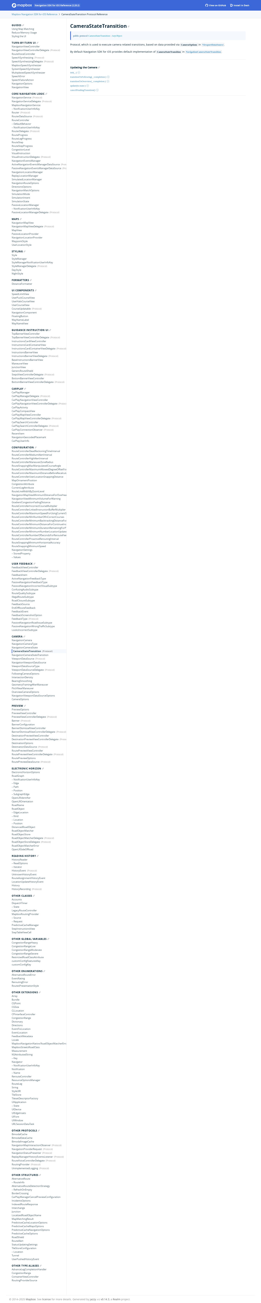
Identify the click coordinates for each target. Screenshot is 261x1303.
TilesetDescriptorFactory (25, 1098)
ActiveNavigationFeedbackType (29, 578)
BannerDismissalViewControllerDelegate (33, 731)
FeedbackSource (21, 604)
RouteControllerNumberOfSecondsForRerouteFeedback (39, 535)
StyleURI (16, 1091)
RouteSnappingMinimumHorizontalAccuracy (36, 542)
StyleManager (19, 258)
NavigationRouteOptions (25, 183)
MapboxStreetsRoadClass (26, 1047)
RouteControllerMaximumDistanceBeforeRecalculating (39, 473)
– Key (15, 1058)
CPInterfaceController (23, 1014)
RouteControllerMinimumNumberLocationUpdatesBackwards (39, 531)
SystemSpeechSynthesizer (26, 69)
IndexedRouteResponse (25, 1204)
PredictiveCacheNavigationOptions (31, 1230)
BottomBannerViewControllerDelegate (33, 382)
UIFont (15, 1116)
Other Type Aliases (26, 1265)
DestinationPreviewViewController (30, 735)
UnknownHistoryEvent (24, 874)
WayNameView (20, 323)
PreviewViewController (24, 713)
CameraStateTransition (27, 651)
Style (14, 255)
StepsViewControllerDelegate (27, 374)
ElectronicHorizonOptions (26, 772)
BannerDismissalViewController (29, 728)
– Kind (15, 816)
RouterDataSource (22, 116)
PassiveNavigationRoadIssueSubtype (32, 622)
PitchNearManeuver (23, 688)
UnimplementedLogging (25, 1168)
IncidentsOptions (21, 1200)
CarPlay (19, 388)
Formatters (22, 280)
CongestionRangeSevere (25, 953)
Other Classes (23, 895)
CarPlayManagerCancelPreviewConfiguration (36, 1197)
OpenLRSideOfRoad (22, 849)
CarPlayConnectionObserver (27, 429)
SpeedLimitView (20, 294)
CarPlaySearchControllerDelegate (30, 426)
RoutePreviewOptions (24, 758)
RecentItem (18, 433)
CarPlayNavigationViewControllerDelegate (34, 403)
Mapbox (31, 1299)
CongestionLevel (21, 149)
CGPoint (16, 1003)
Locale (15, 1040)
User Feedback (23, 563)
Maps (17, 219)
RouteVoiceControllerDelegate (28, 1160)
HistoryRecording (21, 889)
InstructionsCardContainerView (29, 345)
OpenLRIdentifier (21, 797)
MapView (17, 230)
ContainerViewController (25, 1276)
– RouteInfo (18, 1182)
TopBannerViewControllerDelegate (30, 337)
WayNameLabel (20, 319)
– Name (16, 1072)
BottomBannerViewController (28, 378)
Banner (16, 720)
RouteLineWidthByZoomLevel (28, 491)
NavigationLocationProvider (27, 237)
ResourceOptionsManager (26, 1080)
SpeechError (18, 76)
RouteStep (17, 142)
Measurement (19, 1050)
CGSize (15, 1007)
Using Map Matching (23, 29)
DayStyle (16, 270)
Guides (18, 25)
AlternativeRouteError (24, 974)
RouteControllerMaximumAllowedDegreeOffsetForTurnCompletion (39, 469)
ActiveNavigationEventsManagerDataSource (36, 164)
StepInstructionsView (23, 928)
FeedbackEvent (20, 611)
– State (15, 906)
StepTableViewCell (21, 932)
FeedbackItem (19, 575)
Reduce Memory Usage (24, 32)
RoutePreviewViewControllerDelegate (32, 754)
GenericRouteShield (22, 370)
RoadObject (18, 808)
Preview (19, 705)
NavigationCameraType (24, 643)
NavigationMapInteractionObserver (31, 1145)
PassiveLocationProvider (25, 234)
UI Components (24, 290)
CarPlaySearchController (25, 422)
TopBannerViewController (26, 333)
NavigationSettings (22, 549)
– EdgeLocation (20, 812)
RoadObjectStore (21, 834)
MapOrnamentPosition (24, 480)
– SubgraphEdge (20, 794)
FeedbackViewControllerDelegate (30, 571)
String (15, 1087)
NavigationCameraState (25, 647)
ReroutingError (20, 982)
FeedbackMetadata (22, 1036)
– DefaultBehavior (21, 123)
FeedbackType (19, 618)
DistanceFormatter (22, 283)
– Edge (15, 783)
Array (15, 996)
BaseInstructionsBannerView (27, 359)
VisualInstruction (21, 153)
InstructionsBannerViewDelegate (29, 356)
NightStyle (17, 273)
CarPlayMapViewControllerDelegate (31, 418)
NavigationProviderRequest (27, 1149)
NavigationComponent (24, 312)
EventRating (18, 978)
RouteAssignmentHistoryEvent (28, 878)
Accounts (17, 899)
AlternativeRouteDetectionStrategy (31, 1186)
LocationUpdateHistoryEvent (28, 881)
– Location (17, 819)
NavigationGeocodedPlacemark (29, 437)
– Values (16, 557)
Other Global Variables (30, 939)
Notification (18, 1069)
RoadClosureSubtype (23, 600)
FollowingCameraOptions (25, 673)
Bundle (15, 999)
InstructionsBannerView (25, 352)
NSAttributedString (22, 1054)
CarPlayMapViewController (26, 414)
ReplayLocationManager (25, 175)
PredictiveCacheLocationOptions (29, 1222)
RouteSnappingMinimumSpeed (29, 546)
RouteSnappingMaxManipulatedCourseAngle (36, 465)
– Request (17, 921)
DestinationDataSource (24, 746)
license (46, 1299)
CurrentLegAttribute (23, 487)
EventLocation (19, 1032)
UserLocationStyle (21, 244)
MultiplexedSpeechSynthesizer (28, 72)
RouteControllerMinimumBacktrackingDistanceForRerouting (39, 520)
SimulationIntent (21, 197)
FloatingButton (20, 316)
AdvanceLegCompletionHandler (29, 1269)
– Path (15, 786)
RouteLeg (17, 1083)
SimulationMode (21, 194)
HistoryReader (19, 859)
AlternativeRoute (21, 1178)
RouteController (20, 120)
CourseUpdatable (21, 308)
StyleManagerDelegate (24, 266)
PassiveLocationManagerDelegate (30, 212)
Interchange (18, 1208)
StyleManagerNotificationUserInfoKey (32, 262)
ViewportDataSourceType (25, 666)
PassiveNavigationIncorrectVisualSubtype (34, 586)
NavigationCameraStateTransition (30, 655)
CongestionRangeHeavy (25, 942)
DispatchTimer (19, 903)
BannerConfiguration (23, 724)
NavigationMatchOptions (25, 190)
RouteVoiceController (23, 54)
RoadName (18, 805)
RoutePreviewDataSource (25, 761)
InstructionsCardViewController (29, 341)
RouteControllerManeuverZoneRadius (32, 462)
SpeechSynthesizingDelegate (27, 61)
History (16, 885)
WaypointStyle (20, 241)
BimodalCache (19, 1134)
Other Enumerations (28, 971)
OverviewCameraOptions (25, 692)
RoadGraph (18, 775)
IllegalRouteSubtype (23, 596)
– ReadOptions (20, 863)
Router (15, 112)
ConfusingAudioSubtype (25, 589)
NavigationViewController (26, 46)
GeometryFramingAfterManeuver (30, 684)
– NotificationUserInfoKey (26, 108)
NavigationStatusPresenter (26, 1153)
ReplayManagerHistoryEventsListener (32, 1156)
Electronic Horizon (28, 768)
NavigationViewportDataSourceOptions (33, 695)
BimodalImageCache (23, 1141)
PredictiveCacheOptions (25, 1233)
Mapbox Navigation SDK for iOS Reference (34, 14)
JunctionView (19, 367)
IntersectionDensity (22, 677)
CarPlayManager (21, 392)
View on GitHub (215, 5)
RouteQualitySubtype (23, 593)
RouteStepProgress (22, 146)
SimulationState (20, 201)
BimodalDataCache (22, 1138)
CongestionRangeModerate (27, 950)
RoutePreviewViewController (27, 750)
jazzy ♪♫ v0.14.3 (99, 1299)
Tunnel (15, 1255)
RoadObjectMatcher (23, 830)
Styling (18, 251)
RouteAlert (17, 1240)
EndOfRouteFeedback (23, 607)
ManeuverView (20, 363)
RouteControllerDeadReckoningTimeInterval (36, 451)
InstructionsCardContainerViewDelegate (33, 348)
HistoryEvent (19, 870)
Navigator (17, 1061)
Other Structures (26, 1175)
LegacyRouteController (24, 910)
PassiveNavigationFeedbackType (29, 582)
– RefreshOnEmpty (22, 1189)
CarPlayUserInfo (20, 441)
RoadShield (18, 1237)
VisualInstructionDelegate (26, 157)
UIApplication (19, 1102)
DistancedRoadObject (23, 827)
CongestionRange (21, 1018)
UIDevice (16, 1109)
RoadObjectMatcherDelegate (27, 838)
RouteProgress (20, 135)
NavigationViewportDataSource (29, 662)
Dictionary (17, 1021)
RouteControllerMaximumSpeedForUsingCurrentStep (39, 513)
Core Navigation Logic (29, 93)
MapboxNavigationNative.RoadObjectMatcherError (39, 1043)
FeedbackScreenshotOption (27, 615)
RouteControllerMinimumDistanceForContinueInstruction (39, 524)
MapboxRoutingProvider (25, 914)
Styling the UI (19, 36)
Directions (17, 1025)
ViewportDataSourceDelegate (28, 669)
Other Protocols (26, 1130)
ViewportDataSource (23, 658)
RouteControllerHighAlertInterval (30, 458)
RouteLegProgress (22, 138)
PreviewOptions (20, 709)
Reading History (25, 856)
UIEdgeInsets (19, 1113)
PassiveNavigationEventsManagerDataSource (36, 168)
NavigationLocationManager (27, 172)
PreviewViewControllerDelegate (29, 716)
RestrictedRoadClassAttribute (28, 957)
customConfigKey (21, 964)
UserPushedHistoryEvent (25, 1259)
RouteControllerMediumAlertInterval (32, 454)
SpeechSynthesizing (22, 57)
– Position (17, 790)
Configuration (24, 447)
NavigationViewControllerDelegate (30, 50)
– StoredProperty (21, 553)
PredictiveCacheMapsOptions (28, 1226)
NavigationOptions (22, 83)
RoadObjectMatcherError (25, 845)
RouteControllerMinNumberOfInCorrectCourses (38, 517)
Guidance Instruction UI (31, 330)
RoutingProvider (21, 1164)
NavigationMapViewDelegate (27, 226)
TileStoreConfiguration (24, 1248)
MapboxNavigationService (26, 105)
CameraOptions (20, 699)
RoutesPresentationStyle (25, 985)
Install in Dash (239, 5)
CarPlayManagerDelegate (25, 396)
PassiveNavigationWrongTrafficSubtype (33, 626)
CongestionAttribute (23, 484)
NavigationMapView (23, 222)
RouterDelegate (20, 131)
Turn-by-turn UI (25, 42)
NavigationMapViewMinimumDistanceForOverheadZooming (39, 495)
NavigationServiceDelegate (26, 101)
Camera (18, 636)
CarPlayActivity (20, 407)
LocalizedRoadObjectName (26, 1215)
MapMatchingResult (23, 1219)
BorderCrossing (20, 1193)
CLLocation (18, 1010)
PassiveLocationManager (25, 205)
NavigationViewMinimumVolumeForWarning (36, 498)
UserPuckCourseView (23, 297)
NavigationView (20, 87)
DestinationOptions (22, 743)
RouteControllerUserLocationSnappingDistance (37, 476)
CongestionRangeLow (23, 946)
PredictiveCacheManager (25, 925)
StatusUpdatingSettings (24, 1244)
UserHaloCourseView (23, 301)
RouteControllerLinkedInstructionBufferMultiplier (39, 509)
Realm (116, 1299)
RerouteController (21, 1076)
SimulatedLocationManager (27, 179)
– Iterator (17, 867)
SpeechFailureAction (23, 80)
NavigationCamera (22, 640)
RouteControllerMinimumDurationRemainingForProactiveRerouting (39, 528)
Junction (16, 1211)
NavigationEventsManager (26, 160)
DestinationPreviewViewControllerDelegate (35, 739)
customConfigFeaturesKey (26, 961)
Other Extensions (26, 992)
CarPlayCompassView (23, 411)
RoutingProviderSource (24, 1280)
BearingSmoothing (22, 681)
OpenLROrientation (22, 801)
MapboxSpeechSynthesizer (26, 65)
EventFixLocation (21, 1029)
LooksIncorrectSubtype (24, 630)
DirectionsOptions (21, 186)
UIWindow (17, 1120)
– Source (16, 917)
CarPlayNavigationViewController (30, 400)
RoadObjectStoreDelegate (26, 841)
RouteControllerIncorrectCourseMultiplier (34, 506)
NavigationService (21, 97)
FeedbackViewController (25, 567)
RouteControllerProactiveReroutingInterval (35, 539)
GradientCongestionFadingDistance (31, 502)
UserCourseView (20, 305)
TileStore (16, 1094)
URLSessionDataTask (23, 1124)
